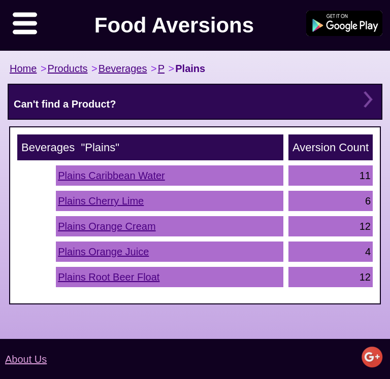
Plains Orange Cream (106, 226)
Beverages (123, 68)
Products (68, 68)
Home (23, 68)
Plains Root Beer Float (108, 277)
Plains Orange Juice (103, 251)
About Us (26, 359)
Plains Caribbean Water (111, 175)
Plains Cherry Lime (101, 200)
